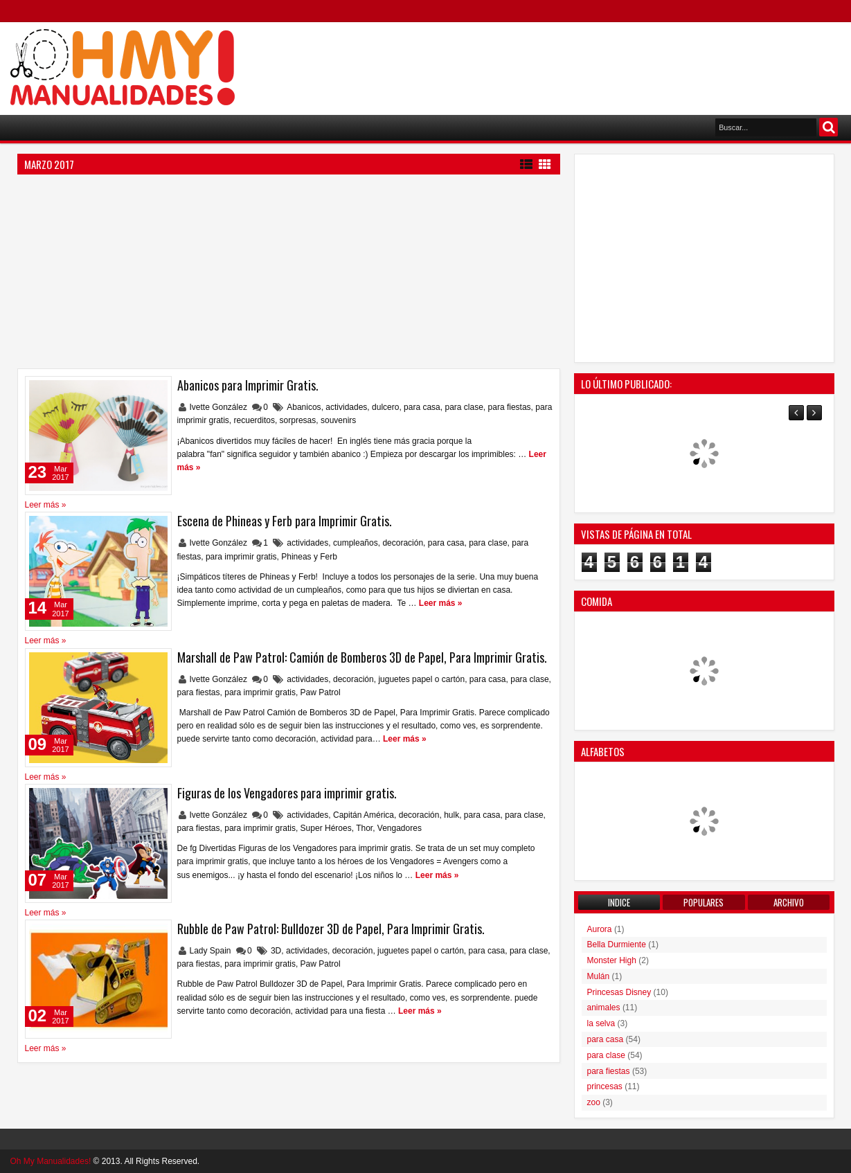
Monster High (611, 960)
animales (603, 1007)
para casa (422, 407)
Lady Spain (211, 951)
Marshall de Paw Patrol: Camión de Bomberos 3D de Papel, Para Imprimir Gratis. (362, 657)
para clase (464, 407)
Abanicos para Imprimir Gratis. (248, 385)
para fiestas (509, 407)
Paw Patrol (321, 692)
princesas (604, 1086)
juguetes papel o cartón (421, 679)
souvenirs (338, 420)
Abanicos (304, 407)
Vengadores (399, 828)
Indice (619, 902)
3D (276, 951)
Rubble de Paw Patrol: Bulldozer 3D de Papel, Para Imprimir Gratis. (331, 929)
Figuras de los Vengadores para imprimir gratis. (287, 793)
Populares (703, 902)
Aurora (599, 929)
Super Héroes (326, 828)
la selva (601, 1023)
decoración (402, 543)
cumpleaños (355, 543)
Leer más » (45, 505)
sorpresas (298, 420)
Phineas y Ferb (309, 557)
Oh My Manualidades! (50, 1161)
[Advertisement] (589, 63)
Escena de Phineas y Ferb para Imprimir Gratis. (284, 521)
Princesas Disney (619, 992)
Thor (364, 828)
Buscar (828, 127)
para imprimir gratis (241, 557)
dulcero (385, 407)
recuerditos (254, 420)
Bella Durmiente (616, 944)
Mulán (598, 976)
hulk (451, 815)
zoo (593, 1102)
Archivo (788, 902)
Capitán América (363, 815)
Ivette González (220, 407)
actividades (346, 407)
